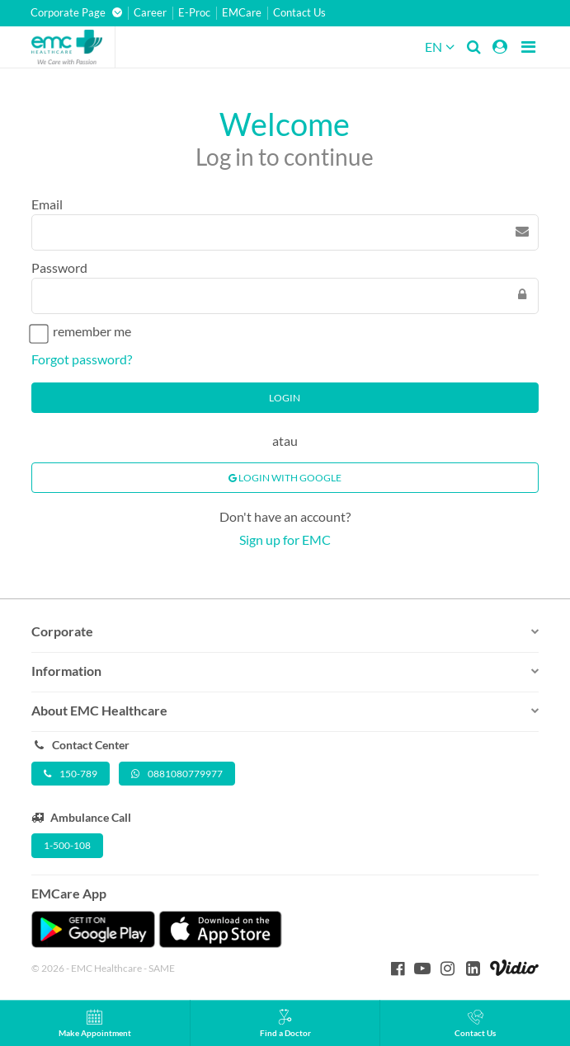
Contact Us (299, 13)
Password (59, 267)
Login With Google (285, 477)
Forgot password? (81, 359)
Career (150, 13)
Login (284, 398)
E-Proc (194, 13)
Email (47, 204)
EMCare (241, 13)
